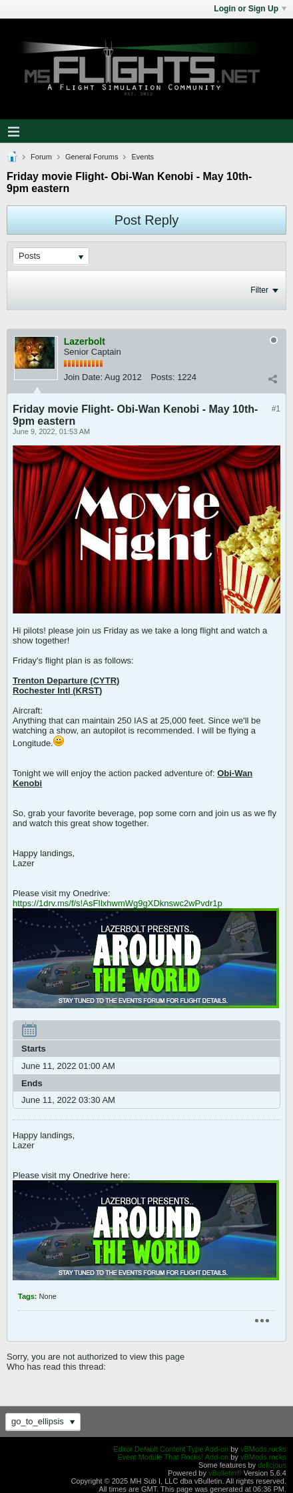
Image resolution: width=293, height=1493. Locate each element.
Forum (41, 157)
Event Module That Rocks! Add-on (172, 1457)
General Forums (91, 157)
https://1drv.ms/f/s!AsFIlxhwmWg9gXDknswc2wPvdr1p (117, 903)
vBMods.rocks (263, 1449)
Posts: (162, 377)
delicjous (272, 1465)
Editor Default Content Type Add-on (170, 1449)
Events (142, 157)
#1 (276, 408)
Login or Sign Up (250, 8)
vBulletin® (225, 1473)
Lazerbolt (84, 341)
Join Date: (83, 377)
